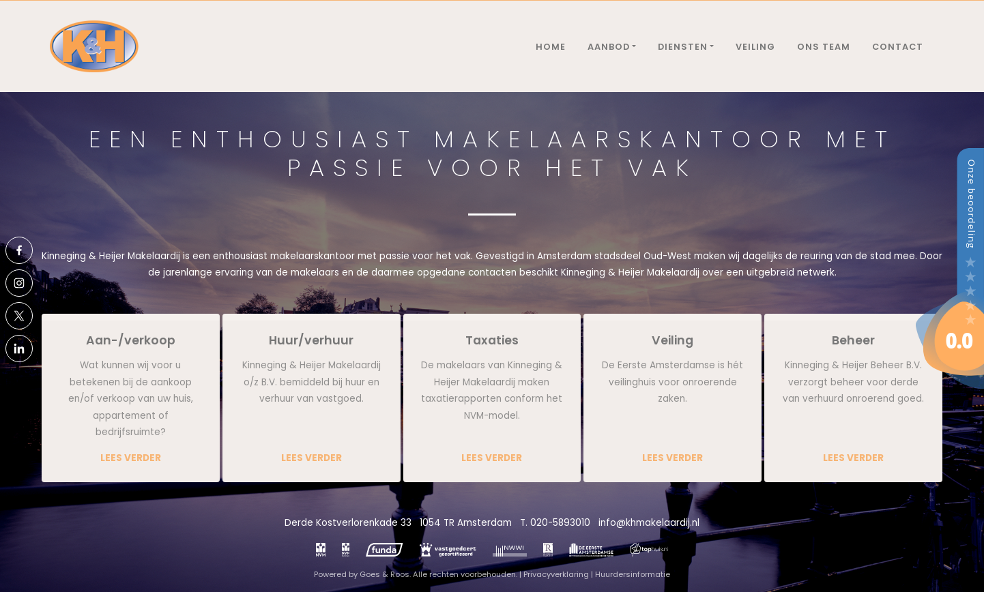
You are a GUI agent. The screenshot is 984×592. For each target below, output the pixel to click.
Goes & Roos (384, 574)
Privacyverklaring (556, 574)
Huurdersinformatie (632, 574)
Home (551, 47)
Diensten (683, 47)
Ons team (823, 47)
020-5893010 (560, 522)
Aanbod (609, 47)
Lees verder (130, 458)
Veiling (755, 47)
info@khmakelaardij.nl (648, 522)
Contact (897, 47)
